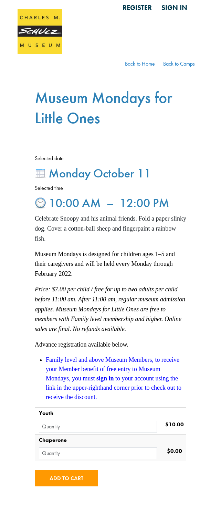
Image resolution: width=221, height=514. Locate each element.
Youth (46, 413)
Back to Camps (179, 63)
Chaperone (53, 440)
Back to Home (140, 63)
